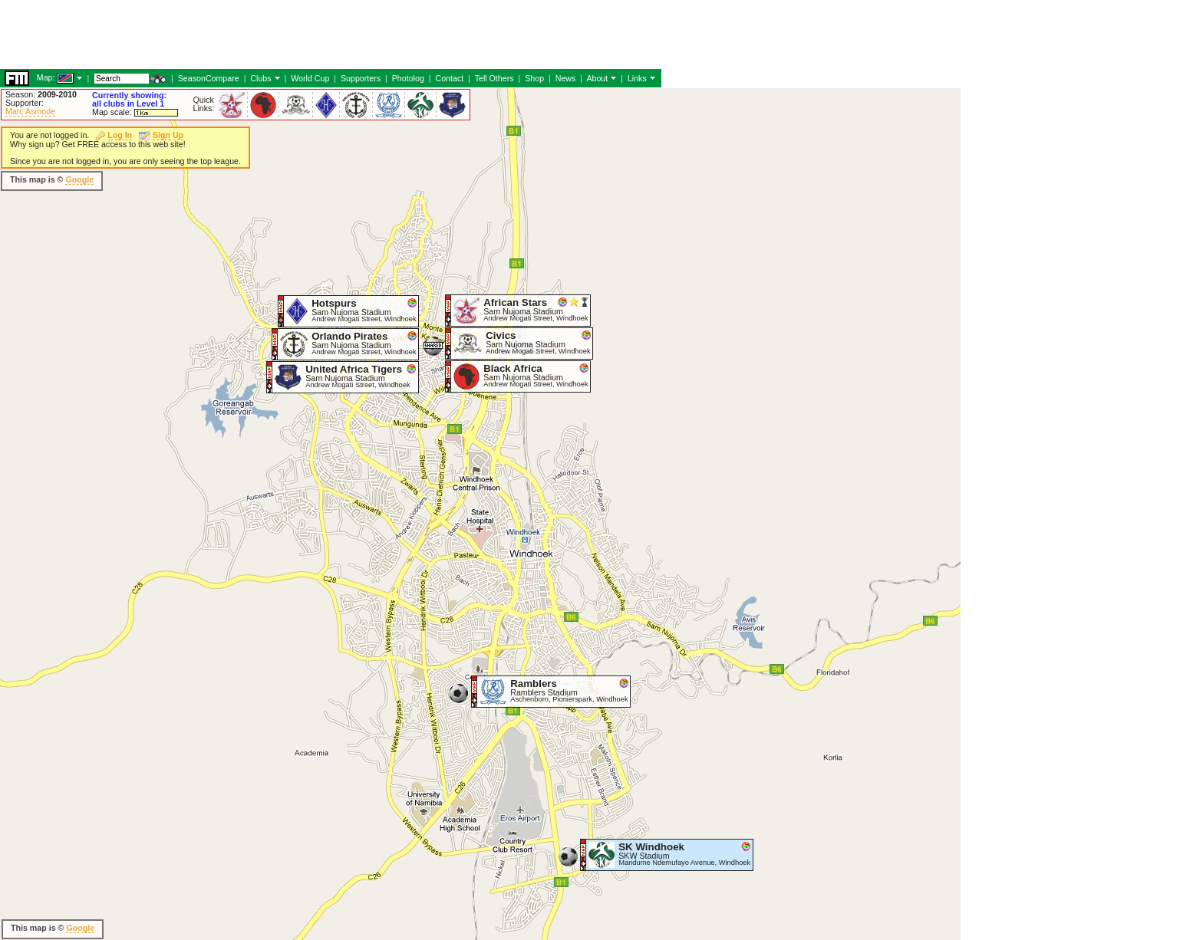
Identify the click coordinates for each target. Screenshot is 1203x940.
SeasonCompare (208, 78)
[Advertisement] (279, 34)
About (597, 78)
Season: (41, 94)
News (565, 78)
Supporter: (24, 102)
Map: (46, 77)
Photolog (408, 78)
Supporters (361, 78)
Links (637, 78)
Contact (449, 78)
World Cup (310, 78)
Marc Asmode (30, 111)
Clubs (260, 78)
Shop (534, 78)
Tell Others (494, 78)
